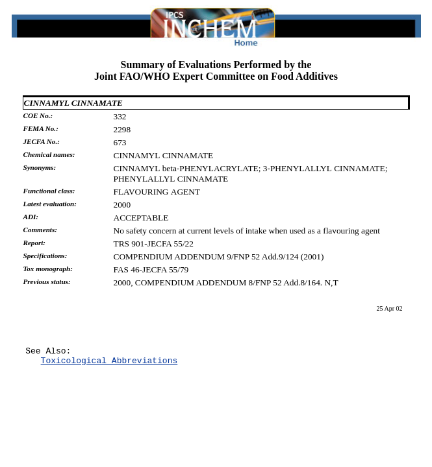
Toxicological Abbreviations (109, 364)
